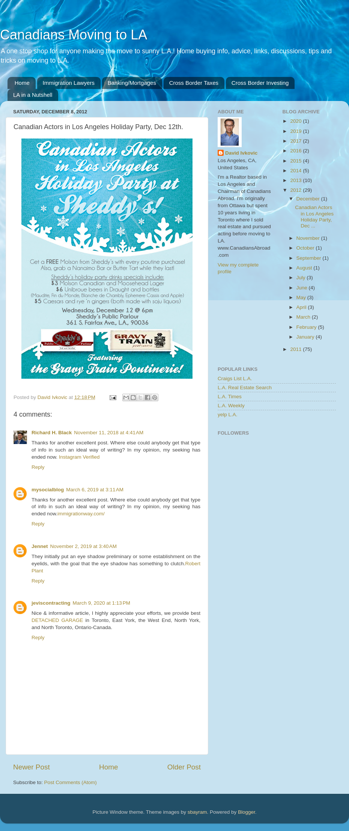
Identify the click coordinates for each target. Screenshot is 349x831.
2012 (296, 190)
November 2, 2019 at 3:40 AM (83, 546)
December (308, 199)
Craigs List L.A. (235, 378)
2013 (296, 180)
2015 (296, 161)
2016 (296, 151)
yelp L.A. (228, 414)
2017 (296, 141)
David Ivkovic (241, 153)
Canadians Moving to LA (73, 34)
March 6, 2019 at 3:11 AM (94, 489)
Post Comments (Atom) (70, 782)
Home (22, 83)
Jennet (40, 546)
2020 (296, 121)
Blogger (246, 812)
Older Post (184, 767)
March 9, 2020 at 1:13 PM (101, 603)
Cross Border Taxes (193, 83)
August (305, 268)
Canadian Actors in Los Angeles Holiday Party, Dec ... (314, 217)
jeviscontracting (51, 603)
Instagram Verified (79, 457)
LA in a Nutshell (32, 95)
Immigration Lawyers (69, 83)
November (308, 238)
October (306, 248)
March (304, 317)
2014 (296, 170)
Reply (38, 467)
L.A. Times (230, 396)
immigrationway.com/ (81, 513)
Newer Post (31, 767)
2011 (296, 349)
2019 (296, 131)
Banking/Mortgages (132, 83)
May (301, 297)
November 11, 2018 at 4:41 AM (108, 432)
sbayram (197, 812)
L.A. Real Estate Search (245, 387)
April (302, 307)
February (307, 327)
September (309, 258)
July (301, 277)
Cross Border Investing (260, 83)
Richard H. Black (52, 432)
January (306, 337)
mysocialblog (48, 489)
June (302, 288)
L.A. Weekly (231, 405)
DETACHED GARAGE (57, 620)
